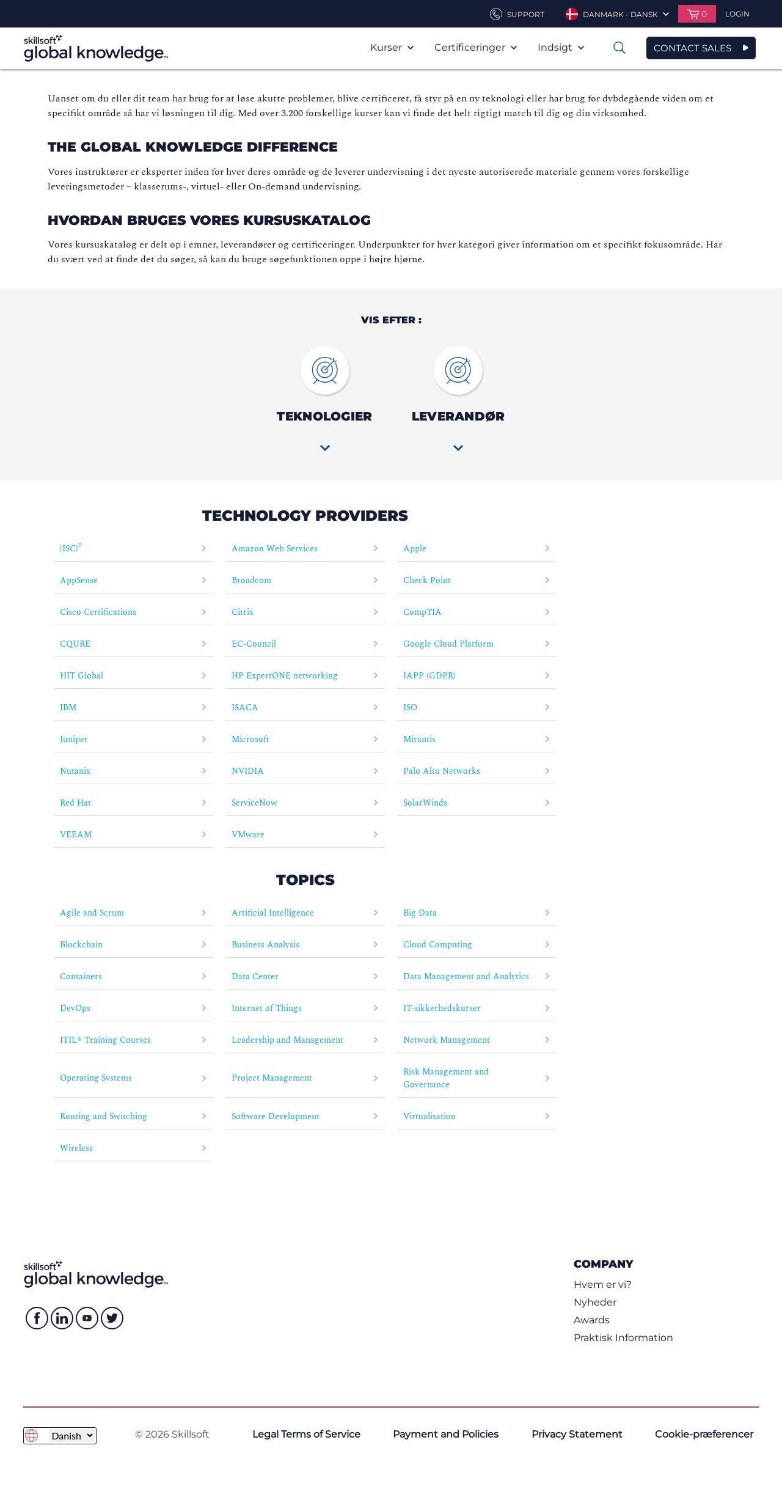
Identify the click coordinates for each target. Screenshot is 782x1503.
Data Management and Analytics (476, 976)
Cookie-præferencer (704, 1434)
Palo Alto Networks (476, 771)
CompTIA (476, 612)
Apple (476, 548)
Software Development (305, 1116)
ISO (476, 707)
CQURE (133, 644)
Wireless (133, 1148)
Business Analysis (305, 944)
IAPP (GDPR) (476, 675)
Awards (592, 1320)
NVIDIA (305, 771)
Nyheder (595, 1302)
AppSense (133, 580)
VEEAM (133, 834)
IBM (133, 707)
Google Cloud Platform (476, 644)
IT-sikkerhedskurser (476, 1008)
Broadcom (305, 580)
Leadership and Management (305, 1040)
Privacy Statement (577, 1434)
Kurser (392, 47)
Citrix (305, 612)
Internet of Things (305, 1008)
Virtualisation (476, 1116)
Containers (133, 976)
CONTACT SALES (692, 48)
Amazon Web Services (305, 548)
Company (603, 1263)
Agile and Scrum (133, 912)
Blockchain (133, 944)
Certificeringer (475, 47)
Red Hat (133, 802)
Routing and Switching (133, 1116)
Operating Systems (133, 1077)
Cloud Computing (476, 944)
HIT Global (133, 675)
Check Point (476, 580)
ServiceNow (305, 802)
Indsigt (561, 47)
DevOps (133, 1008)
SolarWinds (476, 802)
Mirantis (476, 739)
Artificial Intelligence (305, 912)
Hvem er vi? (603, 1284)
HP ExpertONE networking (305, 675)
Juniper (133, 739)
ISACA (305, 707)
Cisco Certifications (133, 612)
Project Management (305, 1077)
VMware (305, 834)
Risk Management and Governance (476, 1078)
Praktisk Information (623, 1337)
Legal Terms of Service (306, 1434)
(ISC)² (133, 548)
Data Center (305, 976)
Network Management (476, 1040)
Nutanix (133, 771)
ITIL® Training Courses (133, 1040)
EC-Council (305, 644)
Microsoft (305, 739)
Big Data (476, 912)
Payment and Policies (446, 1434)
